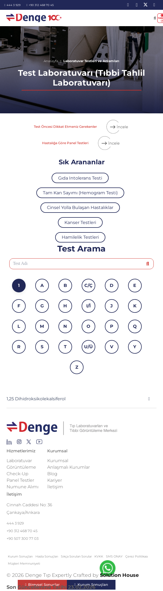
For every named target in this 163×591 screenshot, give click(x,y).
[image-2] (34, 18)
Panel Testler (20, 480)
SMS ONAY (114, 556)
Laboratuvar (19, 460)
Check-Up (17, 473)
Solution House (119, 575)
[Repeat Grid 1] (81, 428)
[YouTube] (154, 5)
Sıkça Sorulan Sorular (76, 556)
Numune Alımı (22, 486)
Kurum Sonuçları (20, 556)
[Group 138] (19, 443)
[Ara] (148, 263)
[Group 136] (39, 443)
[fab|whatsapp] (107, 569)
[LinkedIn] (128, 5)
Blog (52, 473)
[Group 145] (9, 443)
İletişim (55, 486)
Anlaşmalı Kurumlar (68, 467)
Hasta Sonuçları (46, 556)
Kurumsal (57, 460)
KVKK (98, 556)
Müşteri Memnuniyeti (24, 563)
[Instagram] (136, 5)
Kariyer (54, 480)
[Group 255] (28, 443)
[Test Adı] (81, 263)
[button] (154, 18)
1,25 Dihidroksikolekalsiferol (36, 398)
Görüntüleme (21, 467)
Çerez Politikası (136, 556)
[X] (145, 5)
